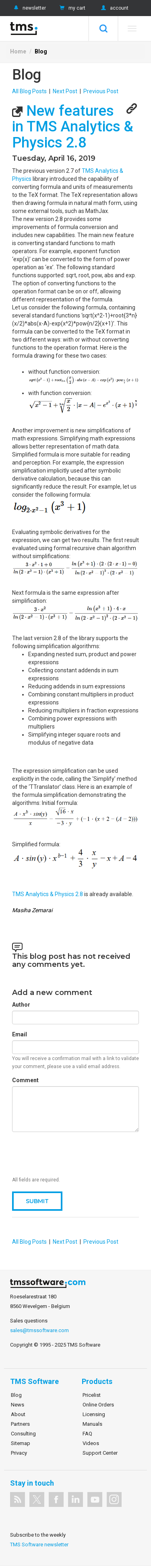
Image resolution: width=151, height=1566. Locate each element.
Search (103, 28)
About (18, 1414)
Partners (20, 1424)
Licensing (94, 1414)
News (17, 1405)
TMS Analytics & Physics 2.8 (48, 894)
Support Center (100, 1453)
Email (19, 1034)
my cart (71, 8)
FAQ (87, 1434)
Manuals (92, 1424)
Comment (25, 1080)
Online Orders (98, 1405)
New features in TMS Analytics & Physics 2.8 (72, 126)
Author (21, 1004)
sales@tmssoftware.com (39, 1330)
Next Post (65, 91)
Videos (91, 1443)
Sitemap (20, 1443)
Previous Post (100, 91)
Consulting (23, 1434)
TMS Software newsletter (39, 1544)
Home (18, 51)
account (113, 8)
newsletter (29, 8)
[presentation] (73, 1153)
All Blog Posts (29, 91)
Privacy (19, 1453)
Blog (41, 51)
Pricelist (92, 1395)
